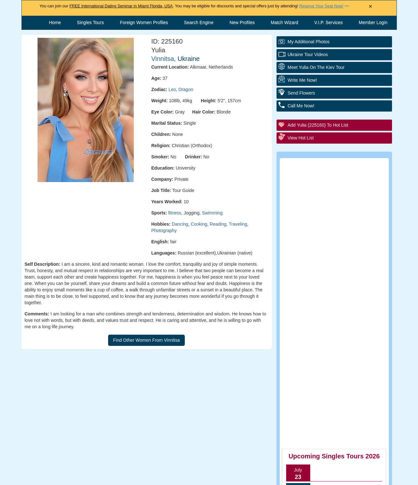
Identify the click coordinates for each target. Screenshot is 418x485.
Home (55, 22)
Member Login (373, 22)
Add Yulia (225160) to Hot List (318, 125)
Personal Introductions (327, 246)
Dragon (185, 89)
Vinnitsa (162, 58)
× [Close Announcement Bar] (370, 7)
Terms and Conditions (202, 477)
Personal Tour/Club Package (333, 263)
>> (324, 6)
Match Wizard (284, 22)
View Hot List (301, 137)
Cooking (199, 224)
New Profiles (242, 22)
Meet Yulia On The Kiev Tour (316, 67)
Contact (156, 477)
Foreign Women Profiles (144, 22)
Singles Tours (90, 22)
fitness (174, 212)
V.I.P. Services (328, 22)
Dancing (180, 224)
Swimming (212, 212)
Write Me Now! (302, 80)
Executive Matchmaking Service (337, 299)
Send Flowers (301, 93)
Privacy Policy (256, 477)
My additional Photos (309, 41)
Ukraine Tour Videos (308, 54)
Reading (218, 224)
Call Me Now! (301, 105)
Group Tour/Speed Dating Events (338, 281)
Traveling (238, 224)
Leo (172, 89)
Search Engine (199, 22)
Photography (164, 230)
